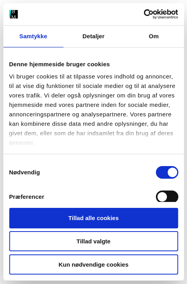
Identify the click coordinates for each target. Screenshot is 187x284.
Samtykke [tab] (33, 36)
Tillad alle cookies (93, 218)
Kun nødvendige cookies (94, 264)
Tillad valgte (93, 241)
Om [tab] (154, 36)
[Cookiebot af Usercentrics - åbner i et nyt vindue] (143, 14)
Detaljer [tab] (94, 36)
